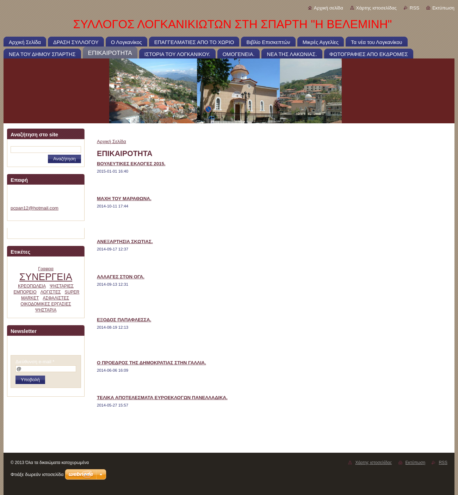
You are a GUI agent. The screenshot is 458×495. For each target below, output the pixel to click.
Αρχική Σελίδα (111, 141)
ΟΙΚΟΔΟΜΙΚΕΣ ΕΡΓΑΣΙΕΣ (45, 304)
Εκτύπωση (443, 8)
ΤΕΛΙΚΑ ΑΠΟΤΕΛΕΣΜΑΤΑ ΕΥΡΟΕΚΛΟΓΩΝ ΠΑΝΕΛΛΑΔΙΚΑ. (162, 397)
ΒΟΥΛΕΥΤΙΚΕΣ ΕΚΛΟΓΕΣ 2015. (131, 163)
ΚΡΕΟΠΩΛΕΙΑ (32, 286)
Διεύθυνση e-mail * (35, 361)
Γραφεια (46, 268)
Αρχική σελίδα (328, 8)
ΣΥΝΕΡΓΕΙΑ (45, 276)
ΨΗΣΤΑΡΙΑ (45, 310)
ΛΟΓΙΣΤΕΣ (51, 292)
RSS (414, 8)
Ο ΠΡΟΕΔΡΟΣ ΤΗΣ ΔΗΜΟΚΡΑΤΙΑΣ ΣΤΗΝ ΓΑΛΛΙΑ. (151, 362)
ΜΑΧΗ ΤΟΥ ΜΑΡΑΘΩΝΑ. (124, 198)
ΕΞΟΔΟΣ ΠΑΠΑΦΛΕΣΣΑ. (124, 319)
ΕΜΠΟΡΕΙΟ (24, 292)
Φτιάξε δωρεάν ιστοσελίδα (37, 474)
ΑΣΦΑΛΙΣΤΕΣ (56, 298)
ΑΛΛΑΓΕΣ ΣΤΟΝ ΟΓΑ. (120, 276)
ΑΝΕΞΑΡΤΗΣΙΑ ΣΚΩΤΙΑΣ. (125, 241)
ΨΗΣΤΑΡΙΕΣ (62, 286)
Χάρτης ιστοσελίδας (376, 8)
